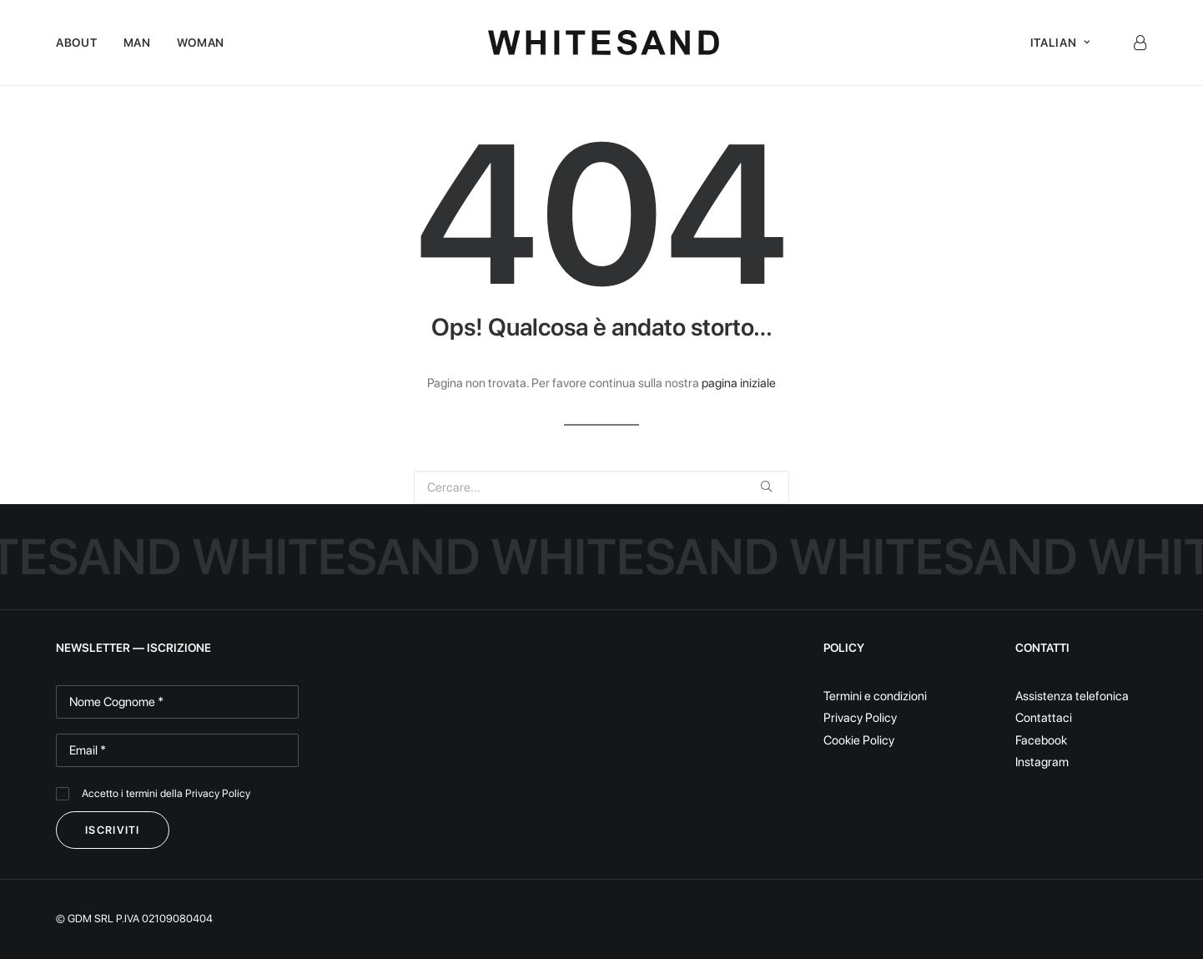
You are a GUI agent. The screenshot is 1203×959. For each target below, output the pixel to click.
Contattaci (1043, 717)
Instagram (1042, 762)
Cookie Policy (858, 740)
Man (137, 42)
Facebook (1041, 740)
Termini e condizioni (875, 696)
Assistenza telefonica (1072, 696)
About (77, 42)
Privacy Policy (217, 793)
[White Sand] (603, 42)
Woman (201, 42)
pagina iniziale (739, 383)
